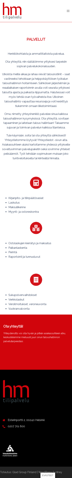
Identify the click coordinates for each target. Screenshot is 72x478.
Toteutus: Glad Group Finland (18, 472)
